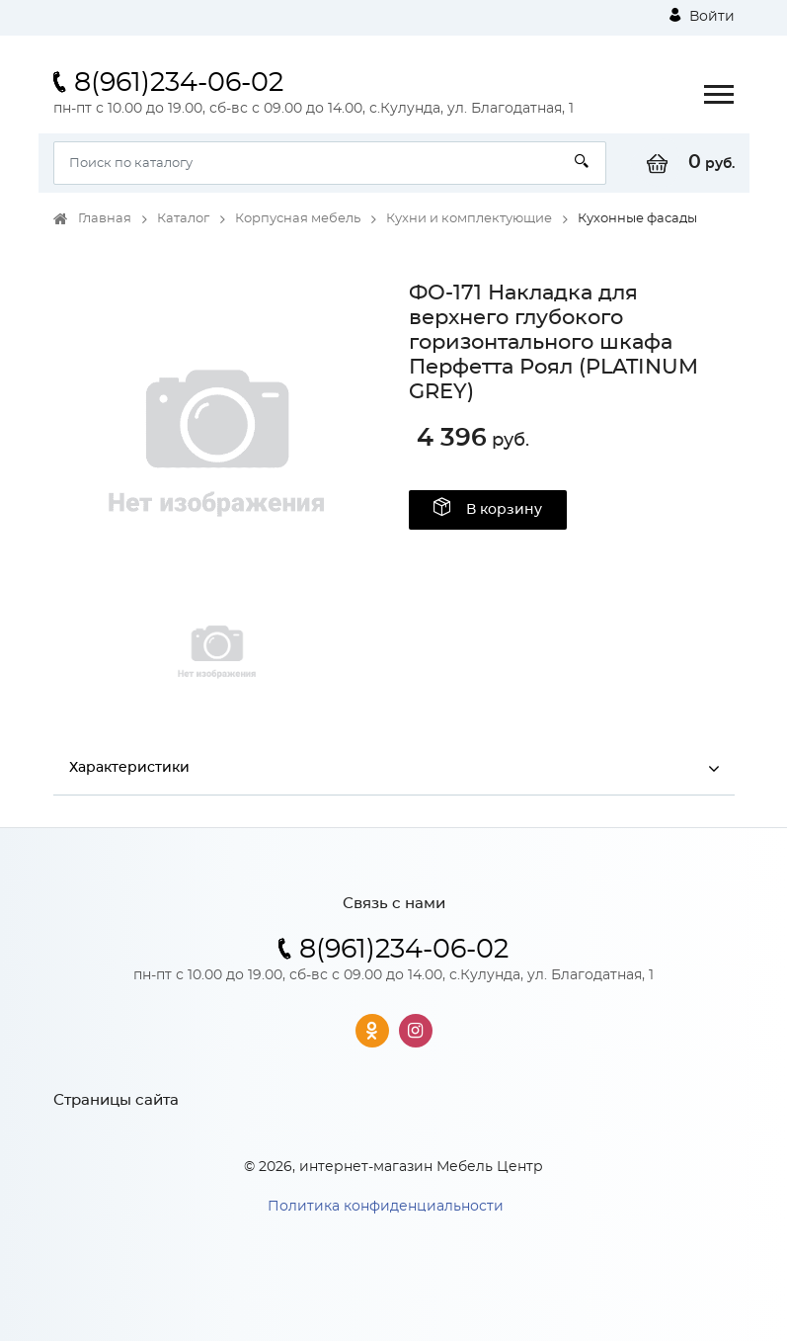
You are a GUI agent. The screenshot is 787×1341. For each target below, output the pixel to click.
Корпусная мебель (297, 218)
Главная (104, 218)
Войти (702, 16)
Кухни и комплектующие (469, 218)
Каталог (183, 218)
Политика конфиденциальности (386, 1207)
